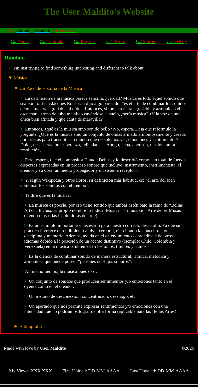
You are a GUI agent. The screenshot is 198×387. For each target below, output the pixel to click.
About (23, 41)
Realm (119, 41)
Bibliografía (30, 326)
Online (22, 30)
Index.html (65, 30)
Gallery (180, 41)
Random (42, 30)
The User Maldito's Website (99, 11)
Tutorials (54, 41)
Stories (149, 41)
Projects (88, 41)
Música (20, 77)
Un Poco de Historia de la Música (50, 88)
